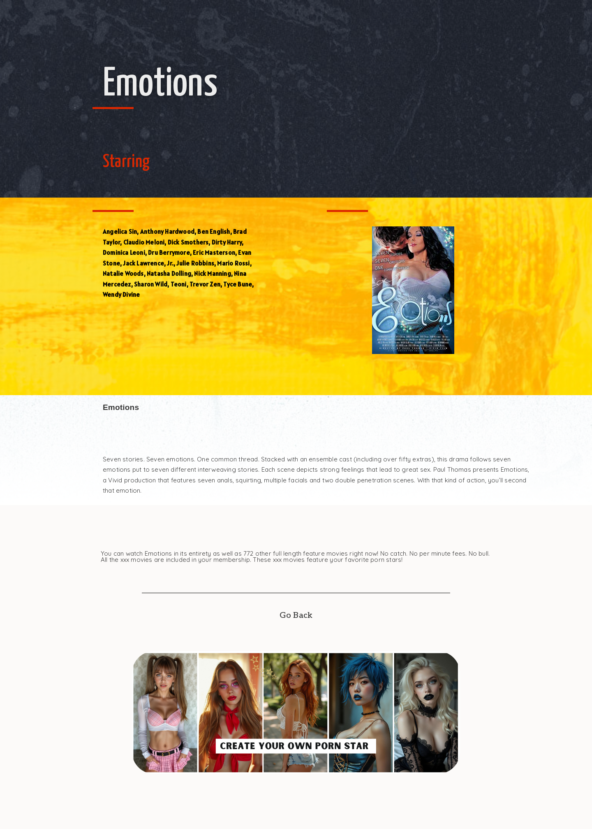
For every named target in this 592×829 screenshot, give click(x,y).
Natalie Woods (123, 273)
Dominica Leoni (124, 252)
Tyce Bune (237, 284)
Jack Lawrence (143, 263)
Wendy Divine (121, 294)
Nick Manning (212, 273)
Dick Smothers (188, 242)
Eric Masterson (214, 252)
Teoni (179, 284)
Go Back (296, 615)
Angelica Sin (120, 231)
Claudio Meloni (144, 242)
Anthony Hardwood (167, 231)
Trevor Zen (205, 284)
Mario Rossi (233, 263)
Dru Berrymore (169, 252)
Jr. (170, 263)
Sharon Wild (150, 284)
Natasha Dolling (169, 273)
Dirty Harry (227, 242)
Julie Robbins (195, 263)
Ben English (213, 231)
